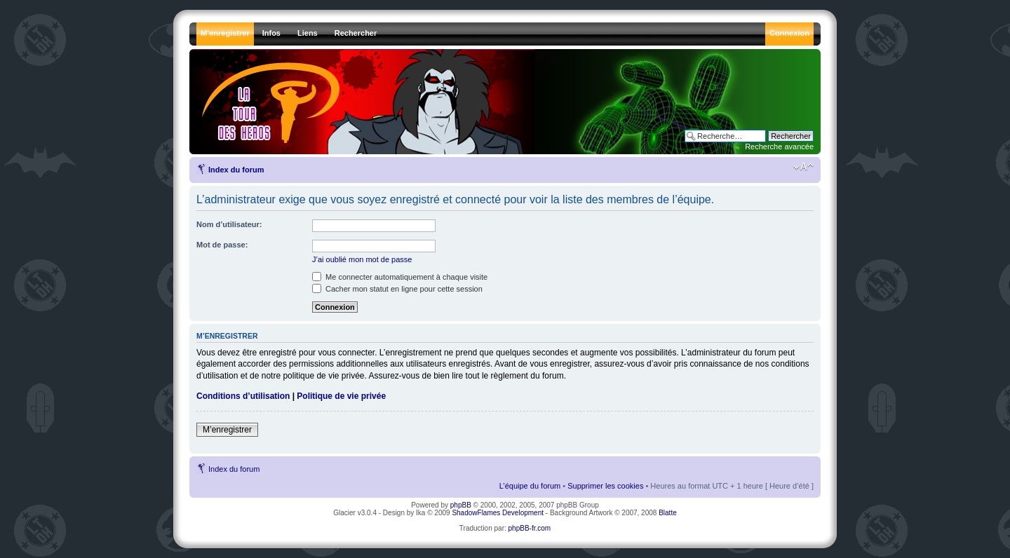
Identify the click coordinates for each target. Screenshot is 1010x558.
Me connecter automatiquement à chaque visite (399, 277)
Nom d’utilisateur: (229, 224)
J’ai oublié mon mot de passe (362, 259)
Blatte (668, 513)
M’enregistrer (227, 430)
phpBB (460, 505)
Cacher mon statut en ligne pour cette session (397, 289)
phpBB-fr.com (530, 528)
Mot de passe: (222, 244)
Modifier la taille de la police (803, 167)
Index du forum (236, 169)
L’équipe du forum (529, 486)
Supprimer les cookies (605, 486)
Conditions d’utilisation (243, 396)
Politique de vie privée (341, 396)
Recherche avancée (779, 146)
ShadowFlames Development (498, 513)
